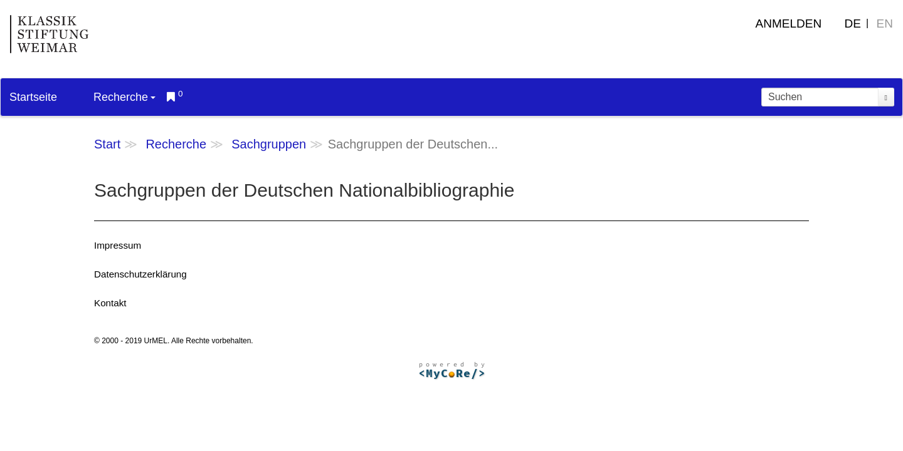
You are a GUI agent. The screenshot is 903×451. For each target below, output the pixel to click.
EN (885, 23)
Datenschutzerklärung (140, 274)
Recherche (124, 97)
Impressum (117, 245)
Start (107, 144)
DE (853, 23)
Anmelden (789, 23)
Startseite (33, 97)
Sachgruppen (268, 144)
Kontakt (110, 303)
